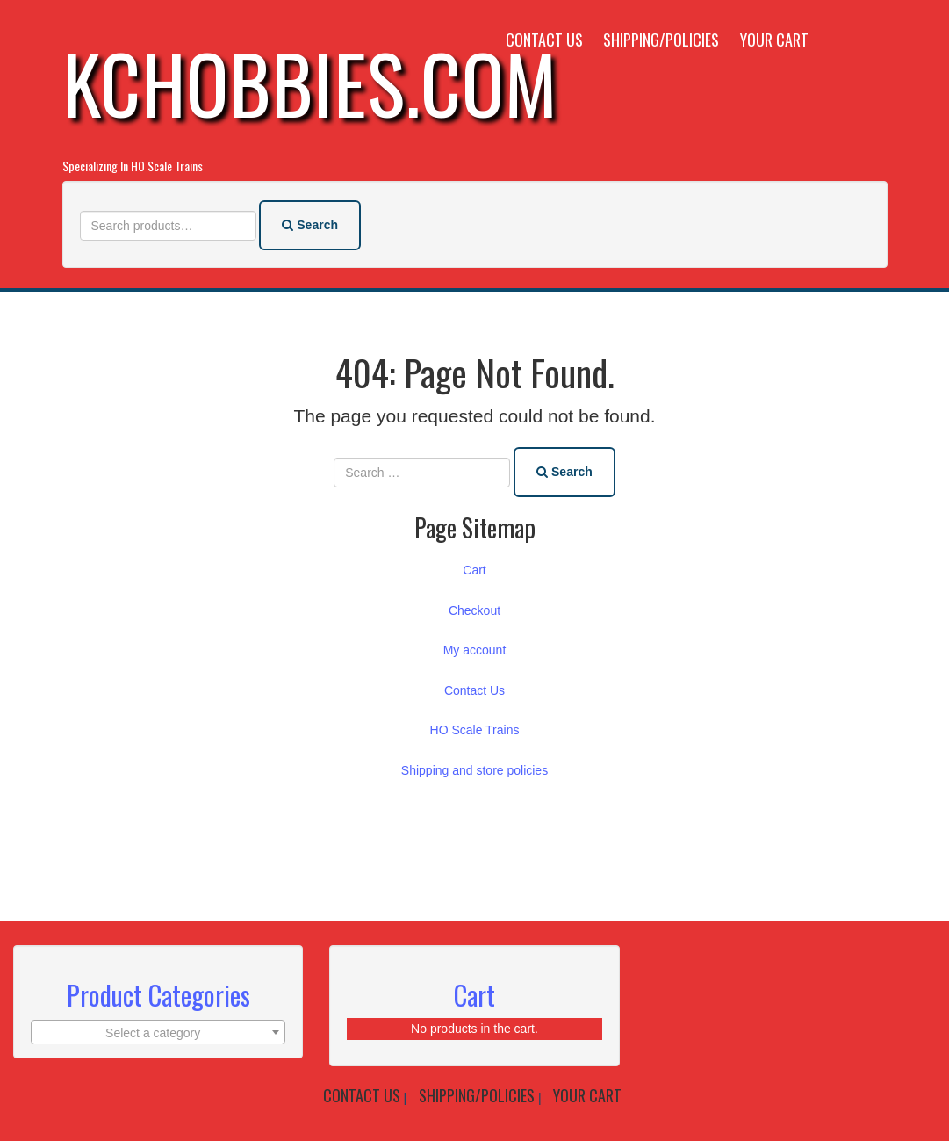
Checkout (474, 608)
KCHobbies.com (309, 82)
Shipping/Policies (661, 39)
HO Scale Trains (475, 727)
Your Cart (774, 39)
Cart (474, 567)
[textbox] (158, 1029)
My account (475, 647)
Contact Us (544, 39)
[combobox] (158, 1028)
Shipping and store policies (474, 768)
